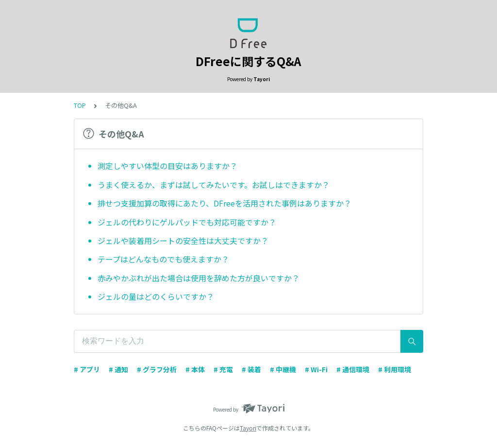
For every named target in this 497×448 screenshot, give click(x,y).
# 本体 (195, 369)
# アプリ (87, 369)
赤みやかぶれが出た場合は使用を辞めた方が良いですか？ (198, 278)
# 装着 (251, 369)
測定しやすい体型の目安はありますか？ (167, 166)
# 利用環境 (394, 369)
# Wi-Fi (316, 369)
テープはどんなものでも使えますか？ (163, 259)
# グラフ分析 (157, 369)
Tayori (248, 428)
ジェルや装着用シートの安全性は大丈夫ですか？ (183, 240)
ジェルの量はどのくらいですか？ (156, 296)
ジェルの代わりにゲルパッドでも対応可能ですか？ (187, 222)
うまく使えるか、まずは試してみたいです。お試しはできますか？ (214, 184)
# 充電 (223, 369)
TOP (80, 105)
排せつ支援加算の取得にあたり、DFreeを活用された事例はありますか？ (224, 203)
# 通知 (118, 369)
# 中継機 (283, 369)
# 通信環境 (352, 369)
